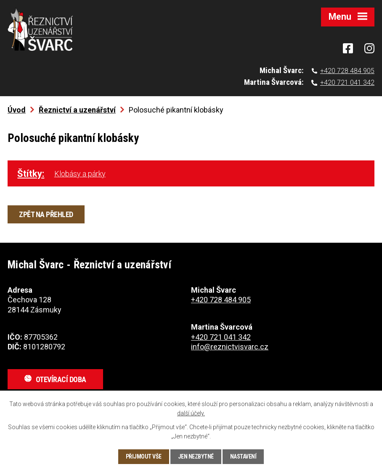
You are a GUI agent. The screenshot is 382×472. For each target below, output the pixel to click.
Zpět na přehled (46, 214)
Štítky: (30, 173)
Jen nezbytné (196, 456)
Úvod (17, 109)
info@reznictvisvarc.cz (229, 346)
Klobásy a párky (80, 173)
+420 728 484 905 (347, 71)
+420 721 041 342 (347, 83)
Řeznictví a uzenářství (77, 109)
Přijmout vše (144, 456)
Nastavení (243, 456)
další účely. (191, 413)
